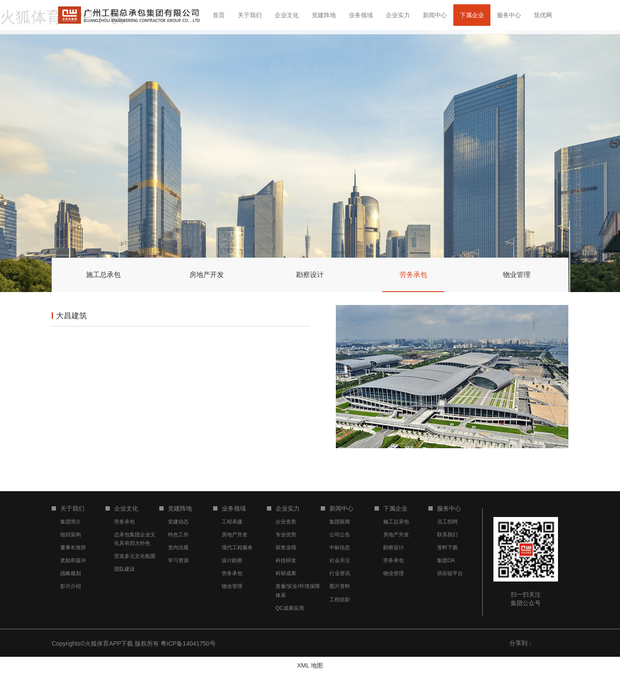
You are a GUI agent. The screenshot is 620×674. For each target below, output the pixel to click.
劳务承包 (124, 522)
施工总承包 (396, 522)
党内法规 (178, 548)
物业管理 (232, 586)
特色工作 (178, 535)
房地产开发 (235, 535)
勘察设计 (393, 548)
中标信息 (339, 548)
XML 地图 (310, 665)
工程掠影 (339, 600)
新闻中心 (435, 15)
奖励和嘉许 (73, 560)
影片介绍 (70, 586)
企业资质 (286, 522)
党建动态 (178, 522)
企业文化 (287, 15)
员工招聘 (447, 522)
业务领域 (361, 15)
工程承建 (232, 522)
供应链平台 (450, 573)
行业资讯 (339, 573)
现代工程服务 (237, 548)
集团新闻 (339, 522)
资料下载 (447, 548)
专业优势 (286, 535)
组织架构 (70, 535)
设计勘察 (232, 560)
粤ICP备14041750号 (188, 643)
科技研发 (286, 560)
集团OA (446, 560)
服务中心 (509, 15)
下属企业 (472, 15)
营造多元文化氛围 (134, 556)
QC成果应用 (290, 608)
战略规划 (70, 573)
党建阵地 (324, 15)
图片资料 (339, 586)
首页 (219, 15)
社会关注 (339, 560)
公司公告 (339, 535)
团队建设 (124, 569)
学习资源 (178, 560)
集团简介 (70, 522)
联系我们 (447, 535)
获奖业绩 (286, 548)
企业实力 (398, 15)
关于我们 (250, 15)
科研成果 (286, 573)
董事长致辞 (73, 548)
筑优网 (543, 15)
